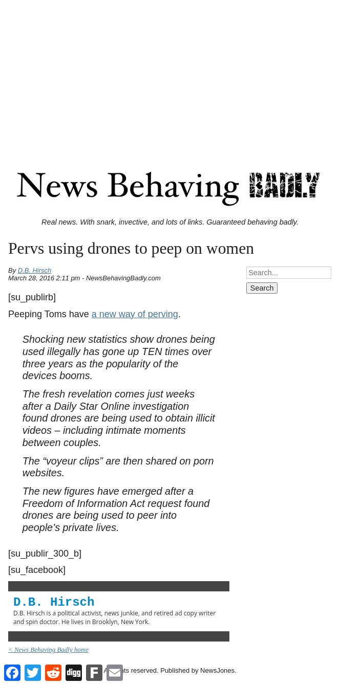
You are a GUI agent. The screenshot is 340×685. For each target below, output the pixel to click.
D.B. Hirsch (35, 270)
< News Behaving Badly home (48, 649)
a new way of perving (135, 314)
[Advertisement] (170, 75)
